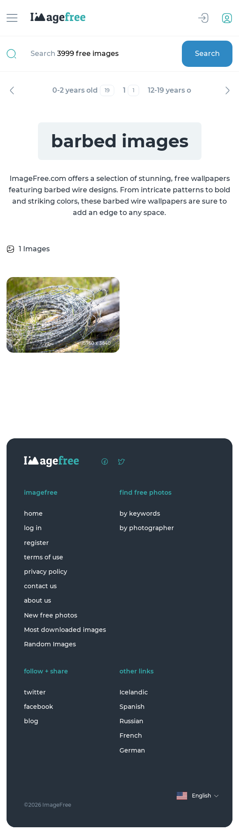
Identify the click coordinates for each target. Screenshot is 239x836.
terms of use (43, 557)
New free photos (50, 615)
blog (31, 721)
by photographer (147, 528)
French (131, 735)
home (33, 513)
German (132, 750)
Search (207, 53)
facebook (38, 707)
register (36, 543)
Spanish (132, 707)
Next (227, 90)
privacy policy (45, 572)
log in (33, 528)
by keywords (140, 513)
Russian (131, 721)
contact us (40, 586)
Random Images (50, 644)
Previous (12, 90)
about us (37, 600)
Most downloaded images (65, 630)
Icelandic (134, 692)
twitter (35, 692)
